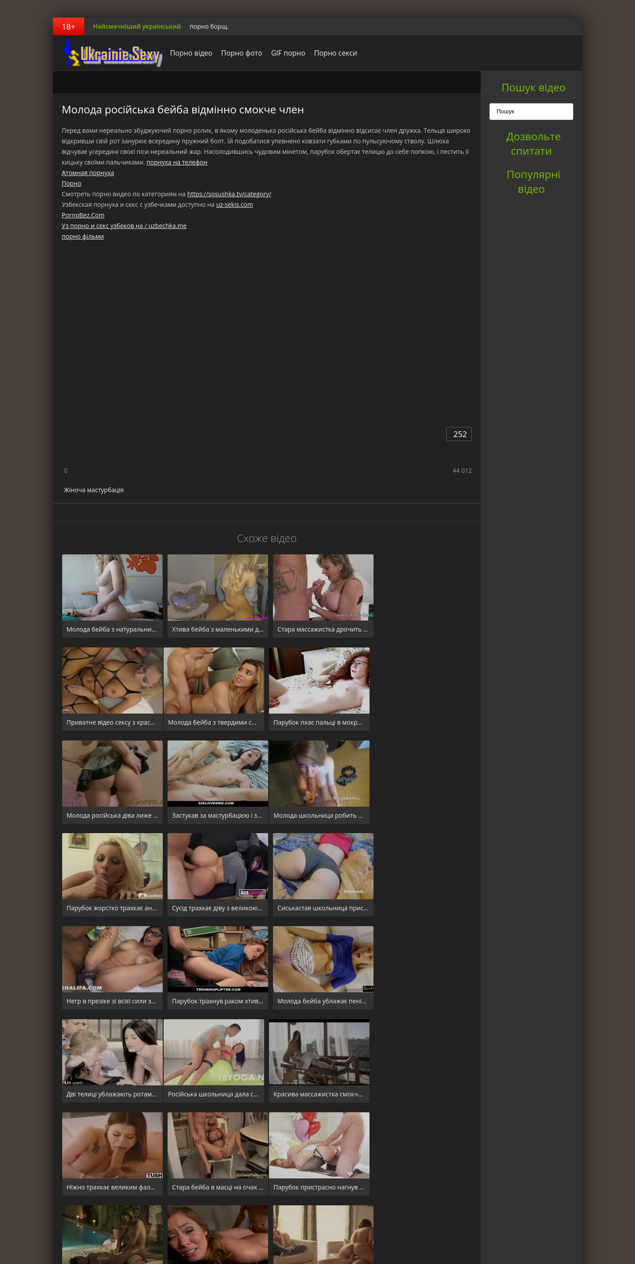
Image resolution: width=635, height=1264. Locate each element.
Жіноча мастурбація (94, 490)
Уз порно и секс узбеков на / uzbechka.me (124, 225)
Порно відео (189, 53)
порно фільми (83, 236)
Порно (71, 183)
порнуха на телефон (176, 162)
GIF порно (286, 53)
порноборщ (108, 53)
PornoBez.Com (83, 215)
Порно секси (333, 53)
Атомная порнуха (88, 172)
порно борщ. (209, 26)
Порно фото (239, 53)
